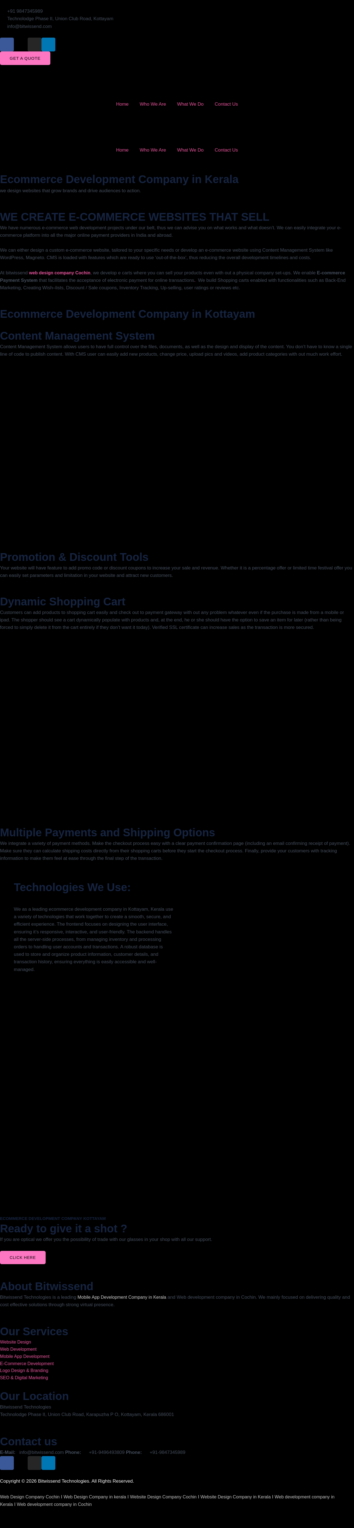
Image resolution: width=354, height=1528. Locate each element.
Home (122, 104)
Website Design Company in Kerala (248, 1499)
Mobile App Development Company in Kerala (124, 1297)
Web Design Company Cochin (31, 1499)
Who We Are (153, 104)
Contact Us (226, 104)
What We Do (190, 104)
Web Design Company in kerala (100, 1499)
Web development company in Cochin (57, 1506)
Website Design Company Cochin (172, 1499)
